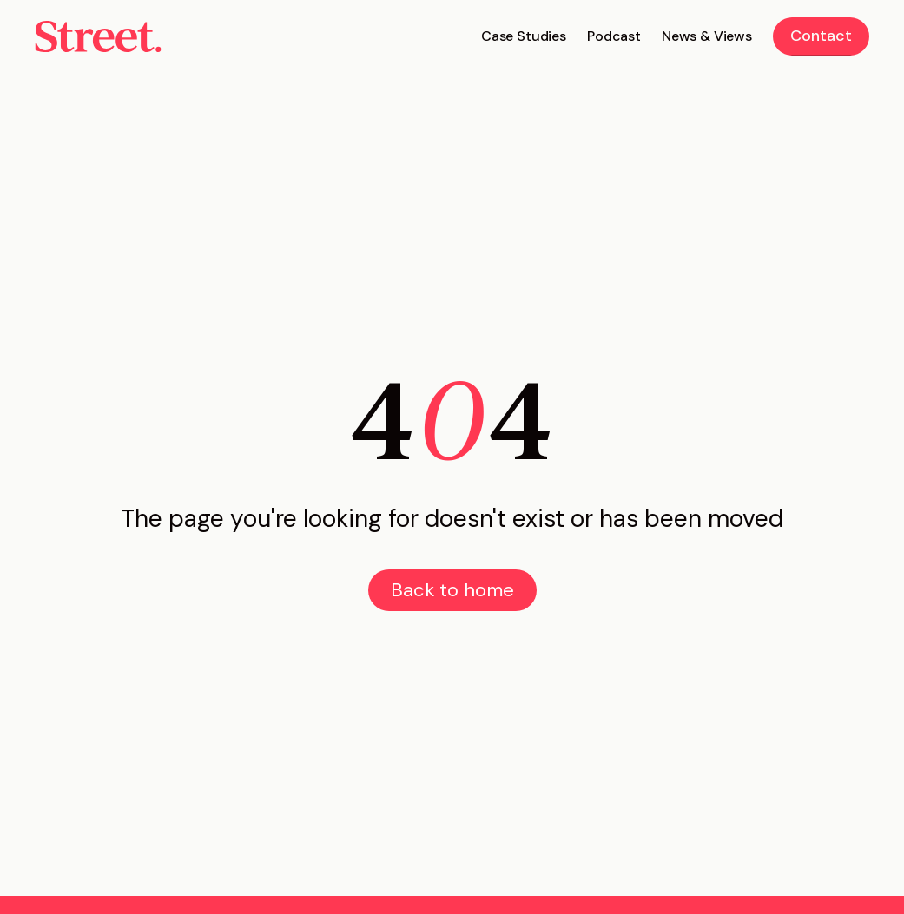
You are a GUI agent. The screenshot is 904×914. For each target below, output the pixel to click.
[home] (98, 36)
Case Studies (523, 36)
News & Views (707, 36)
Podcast (614, 36)
